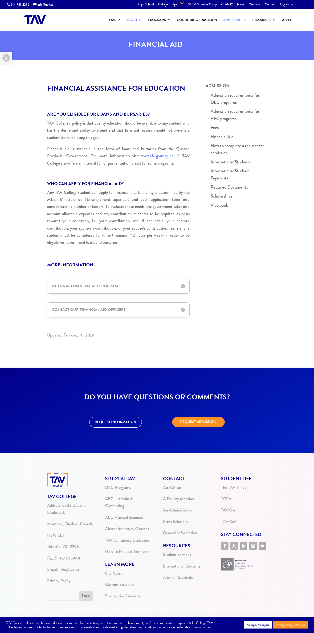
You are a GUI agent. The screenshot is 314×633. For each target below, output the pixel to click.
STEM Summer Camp (202, 5)
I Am (112, 20)
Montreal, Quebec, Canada (70, 524)
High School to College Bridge (161, 5)
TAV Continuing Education (127, 540)
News (240, 5)
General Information (180, 533)
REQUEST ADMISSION (198, 421)
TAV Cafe (229, 522)
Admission (232, 20)
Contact (270, 5)
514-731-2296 (20, 4)
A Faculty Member (178, 499)
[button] (6, 58)
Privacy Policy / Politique (290, 624)
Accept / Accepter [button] (258, 624)
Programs (157, 20)
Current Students (119, 584)
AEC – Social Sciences (124, 517)
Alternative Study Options (127, 529)
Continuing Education (197, 20)
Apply (286, 20)
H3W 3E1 (55, 535)
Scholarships (221, 196)
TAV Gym (229, 510)
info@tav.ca (69, 569)
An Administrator (177, 510)
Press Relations (175, 522)
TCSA (226, 499)
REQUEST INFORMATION (115, 422)
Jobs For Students (178, 577)
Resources (261, 20)
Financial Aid (222, 137)
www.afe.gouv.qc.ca (157, 156)
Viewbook (219, 205)
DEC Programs (118, 487)
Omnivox (255, 5)
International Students (231, 162)
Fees (215, 127)
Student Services (177, 555)
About (131, 20)
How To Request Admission (128, 551)
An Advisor (172, 487)
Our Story (113, 573)
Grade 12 (227, 5)
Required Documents (229, 187)
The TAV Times (233, 487)
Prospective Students (122, 596)
